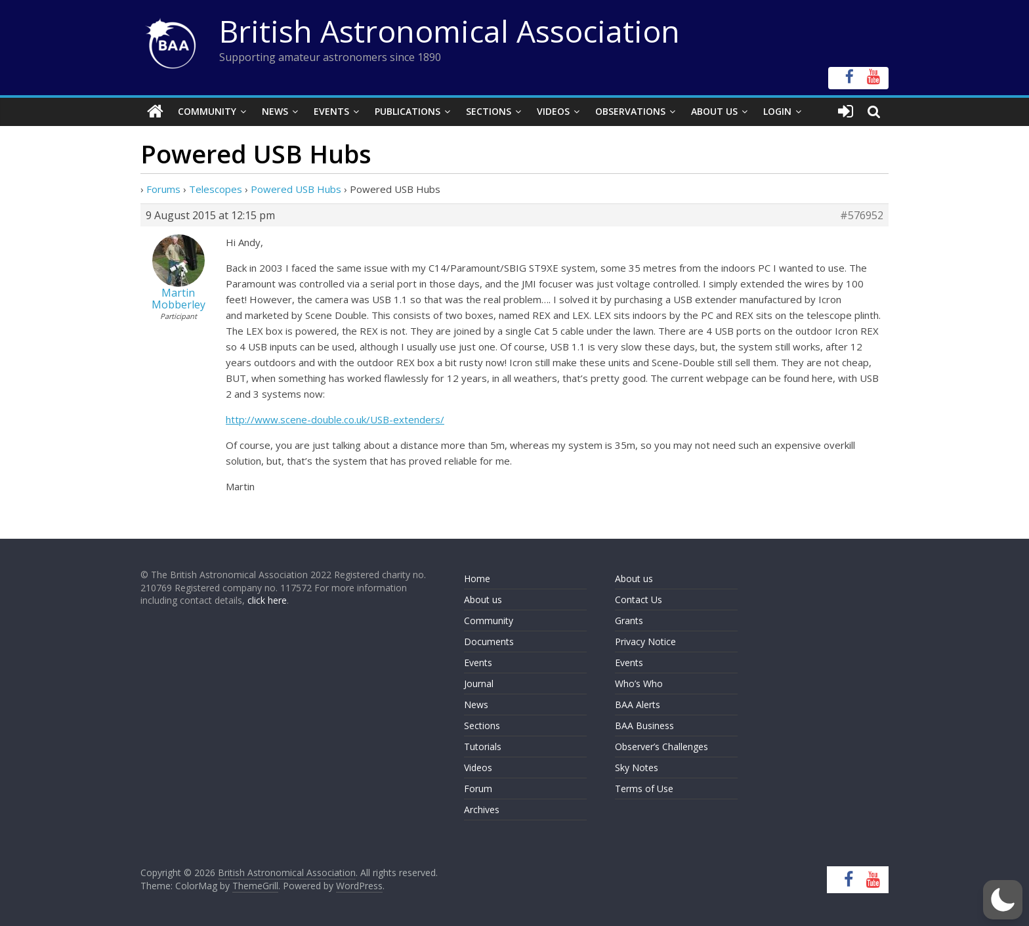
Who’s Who (639, 683)
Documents (489, 641)
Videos (553, 111)
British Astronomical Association (449, 31)
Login (777, 111)
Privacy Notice (645, 641)
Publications (407, 111)
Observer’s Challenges (661, 746)
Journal (479, 683)
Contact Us (638, 599)
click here (267, 600)
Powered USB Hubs (296, 189)
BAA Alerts (637, 704)
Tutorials (482, 746)
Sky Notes (636, 767)
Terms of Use (644, 788)
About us (483, 599)
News (275, 111)
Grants (629, 620)
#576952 (861, 215)
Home (477, 578)
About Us (714, 111)
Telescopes (215, 189)
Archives (481, 809)
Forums (163, 189)
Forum (478, 788)
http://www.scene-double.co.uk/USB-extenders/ (335, 419)
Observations (630, 111)
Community (207, 111)
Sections (488, 111)
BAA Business (644, 725)
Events (331, 111)
